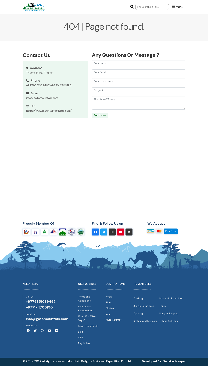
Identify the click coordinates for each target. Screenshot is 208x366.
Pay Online (84, 343)
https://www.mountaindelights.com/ (49, 111)
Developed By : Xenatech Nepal (163, 361)
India (108, 314)
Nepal (109, 296)
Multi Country (113, 319)
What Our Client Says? (87, 318)
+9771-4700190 (60, 85)
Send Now (100, 115)
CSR (80, 337)
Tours (162, 305)
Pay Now (170, 231)
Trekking (138, 298)
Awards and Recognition (85, 308)
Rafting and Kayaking (145, 320)
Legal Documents (88, 326)
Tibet (109, 302)
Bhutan (110, 308)
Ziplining (138, 313)
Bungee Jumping (168, 313)
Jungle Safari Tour (144, 305)
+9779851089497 (38, 85)
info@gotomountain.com (42, 98)
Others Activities (168, 320)
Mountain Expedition (171, 298)
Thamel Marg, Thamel (39, 72)
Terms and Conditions (84, 298)
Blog (80, 331)
